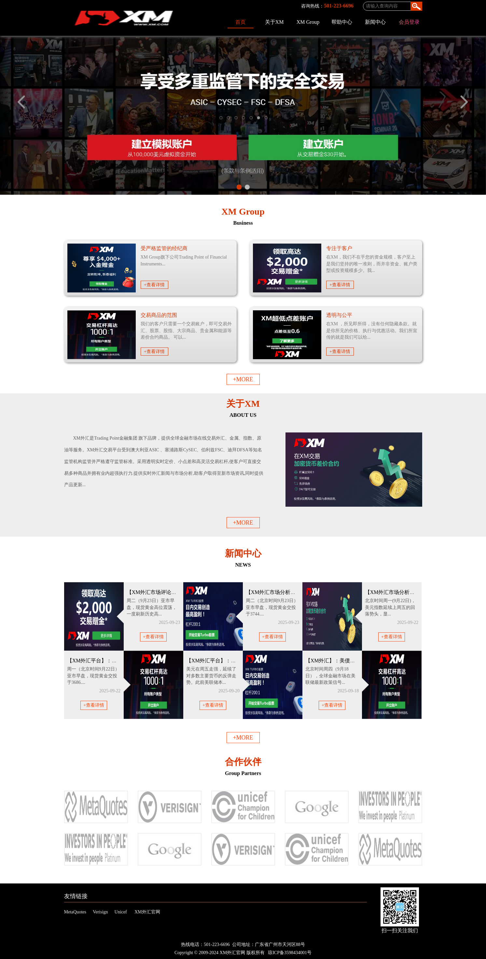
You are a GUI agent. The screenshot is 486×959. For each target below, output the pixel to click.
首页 (240, 22)
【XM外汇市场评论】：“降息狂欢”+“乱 (172, 592)
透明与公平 (339, 315)
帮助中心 (341, 22)
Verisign (100, 912)
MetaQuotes (75, 912)
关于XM (274, 22)
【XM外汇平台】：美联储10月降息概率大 (115, 660)
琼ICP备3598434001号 (290, 952)
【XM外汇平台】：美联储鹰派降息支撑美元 (237, 660)
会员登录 (409, 22)
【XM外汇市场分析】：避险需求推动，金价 (297, 592)
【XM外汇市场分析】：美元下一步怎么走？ (416, 592)
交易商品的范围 (159, 315)
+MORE (243, 379)
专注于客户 (339, 248)
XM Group (308, 22)
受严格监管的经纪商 (164, 248)
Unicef (121, 912)
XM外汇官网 (147, 912)
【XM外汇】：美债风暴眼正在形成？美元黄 (356, 660)
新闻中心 (375, 22)
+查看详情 (154, 284)
